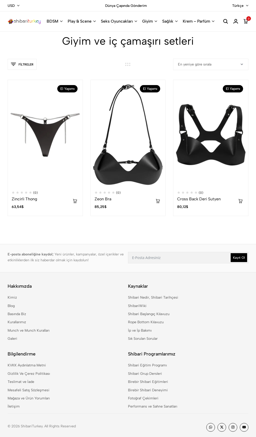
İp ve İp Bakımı (140, 330)
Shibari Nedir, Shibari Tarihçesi (153, 297)
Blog (11, 306)
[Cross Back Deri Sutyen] (211, 135)
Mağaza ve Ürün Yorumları (29, 398)
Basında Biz (17, 314)
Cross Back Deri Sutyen (199, 199)
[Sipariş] (210, 64)
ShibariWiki (137, 306)
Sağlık (167, 21)
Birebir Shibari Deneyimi (148, 390)
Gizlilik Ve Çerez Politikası (29, 373)
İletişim (14, 406)
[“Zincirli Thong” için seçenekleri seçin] (75, 202)
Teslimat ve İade (21, 382)
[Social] (210, 427)
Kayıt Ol (239, 258)
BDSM (52, 21)
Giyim (147, 21)
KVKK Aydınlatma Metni (27, 365)
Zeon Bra (103, 199)
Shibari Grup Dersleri (145, 373)
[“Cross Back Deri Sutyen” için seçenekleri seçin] (240, 202)
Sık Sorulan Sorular (143, 338)
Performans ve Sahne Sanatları (152, 406)
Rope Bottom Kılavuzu (146, 322)
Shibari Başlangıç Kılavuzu (149, 314)
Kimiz (12, 297)
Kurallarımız (17, 322)
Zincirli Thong (24, 199)
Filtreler (22, 64)
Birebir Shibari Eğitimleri (148, 382)
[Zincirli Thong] (45, 135)
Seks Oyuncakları (117, 21)
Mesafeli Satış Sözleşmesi (28, 390)
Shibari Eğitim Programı (147, 365)
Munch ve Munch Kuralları (28, 330)
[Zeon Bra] (128, 135)
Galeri (12, 338)
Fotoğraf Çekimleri (143, 398)
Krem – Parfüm (196, 21)
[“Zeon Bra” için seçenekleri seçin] (158, 202)
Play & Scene (80, 21)
